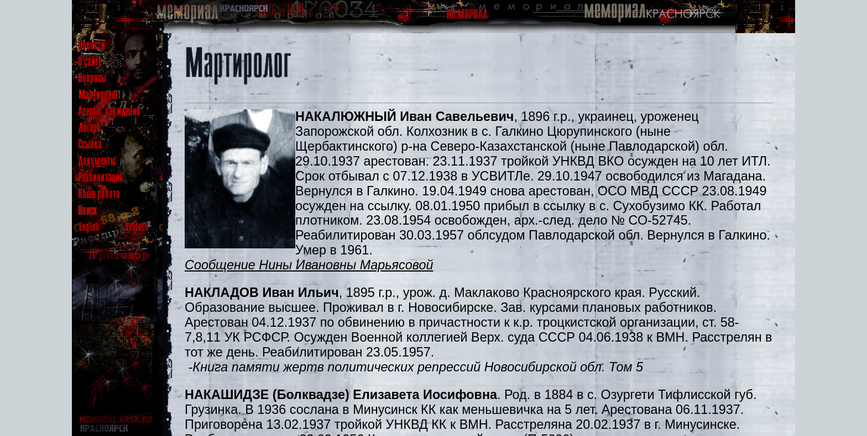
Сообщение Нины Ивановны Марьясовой (309, 265)
